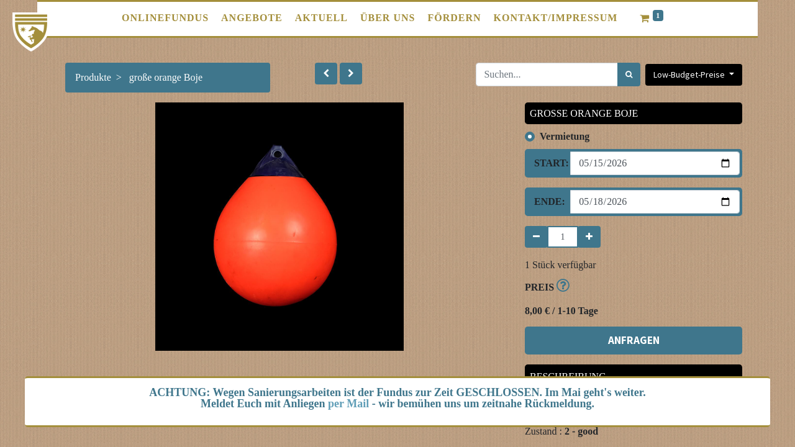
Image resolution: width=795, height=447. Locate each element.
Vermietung (564, 136)
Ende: (547, 201)
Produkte (93, 77)
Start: (547, 163)
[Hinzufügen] (589, 237)
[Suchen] (628, 74)
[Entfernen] (536, 237)
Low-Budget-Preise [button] (690, 74)
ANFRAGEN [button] (634, 340)
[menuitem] (165, 18)
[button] (326, 73)
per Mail (348, 403)
